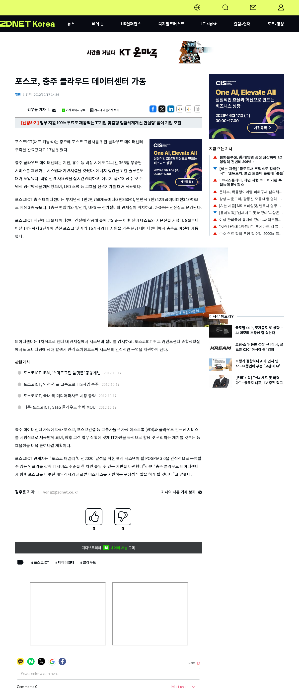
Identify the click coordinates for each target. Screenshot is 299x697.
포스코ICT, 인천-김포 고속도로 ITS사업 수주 (61, 384)
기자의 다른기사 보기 (104, 110)
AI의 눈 (98, 24)
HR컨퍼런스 (131, 24)
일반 (18, 94)
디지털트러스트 (171, 24)
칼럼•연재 (242, 24)
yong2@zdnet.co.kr (60, 492)
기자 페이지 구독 (73, 110)
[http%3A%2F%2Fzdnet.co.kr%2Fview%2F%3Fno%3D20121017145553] (170, 108)
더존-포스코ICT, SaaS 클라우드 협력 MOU (59, 407)
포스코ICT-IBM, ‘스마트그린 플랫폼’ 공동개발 (62, 373)
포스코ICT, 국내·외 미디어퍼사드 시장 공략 (59, 395)
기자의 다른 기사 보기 (181, 492)
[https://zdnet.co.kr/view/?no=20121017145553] (153, 108)
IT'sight (209, 24)
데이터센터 (66, 562)
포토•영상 (275, 24)
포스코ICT (41, 562)
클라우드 (89, 562)
